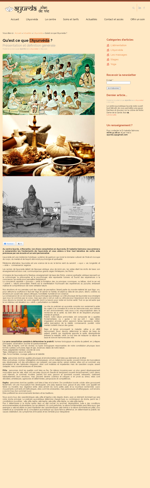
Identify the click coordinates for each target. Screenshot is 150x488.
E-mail (110, 80)
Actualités (91, 19)
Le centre (50, 19)
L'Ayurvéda (38, 33)
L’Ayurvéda (32, 19)
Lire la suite (111, 115)
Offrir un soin (138, 19)
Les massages (119, 54)
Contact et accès (113, 19)
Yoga (113, 64)
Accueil (15, 19)
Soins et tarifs (71, 19)
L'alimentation (118, 45)
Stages (115, 59)
